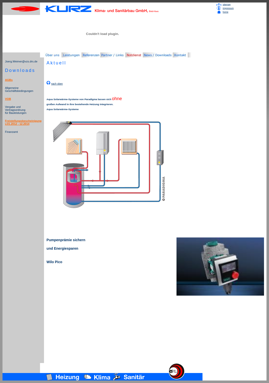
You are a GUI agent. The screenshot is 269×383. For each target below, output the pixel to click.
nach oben (57, 83)
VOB (8, 98)
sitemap (227, 4)
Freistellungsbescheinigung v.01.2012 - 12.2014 (23, 122)
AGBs (9, 79)
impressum (228, 8)
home (225, 12)
